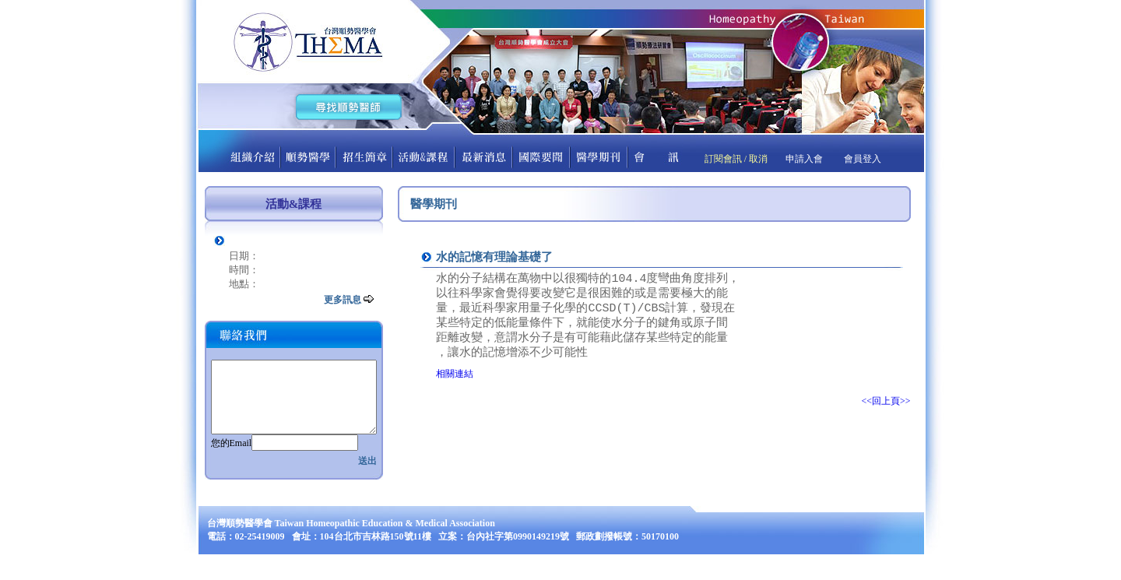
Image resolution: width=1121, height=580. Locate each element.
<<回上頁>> (885, 410)
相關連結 (454, 383)
